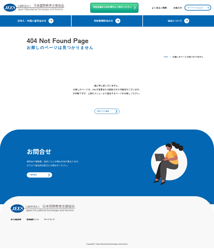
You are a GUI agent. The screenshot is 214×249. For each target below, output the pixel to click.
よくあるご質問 (159, 8)
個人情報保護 (17, 220)
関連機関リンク (36, 220)
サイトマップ (55, 220)
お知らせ (177, 8)
